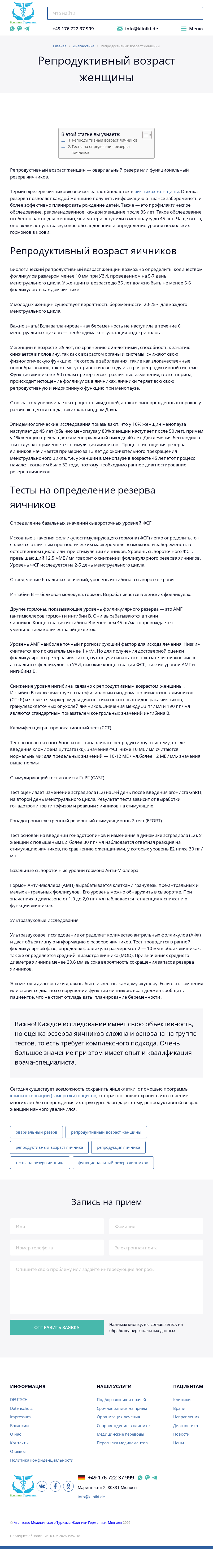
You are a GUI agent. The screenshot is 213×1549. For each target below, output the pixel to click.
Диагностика (83, 46)
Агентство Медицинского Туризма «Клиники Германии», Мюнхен (68, 1522)
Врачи (179, 1408)
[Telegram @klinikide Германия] (154, 1477)
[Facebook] (55, 1486)
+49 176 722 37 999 (73, 28)
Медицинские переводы (120, 1434)
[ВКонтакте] (42, 1486)
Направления (186, 1416)
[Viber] (19, 28)
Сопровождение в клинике (123, 1425)
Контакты (19, 1442)
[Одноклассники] (68, 1486)
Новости (181, 1434)
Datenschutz (21, 1408)
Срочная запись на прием (122, 1408)
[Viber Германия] (147, 1477)
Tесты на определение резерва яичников (101, 149)
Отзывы (18, 1451)
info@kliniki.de (141, 28)
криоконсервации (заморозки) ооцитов (53, 1095)
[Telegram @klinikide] (26, 28)
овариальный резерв (36, 1132)
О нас (15, 1434)
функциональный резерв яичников (113, 1162)
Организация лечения (118, 1416)
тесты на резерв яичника (40, 1162)
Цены (178, 1442)
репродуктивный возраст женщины (106, 1132)
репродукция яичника (118, 1147)
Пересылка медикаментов (122, 1442)
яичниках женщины (156, 191)
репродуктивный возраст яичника (49, 1147)
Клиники (182, 1399)
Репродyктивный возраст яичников (104, 140)
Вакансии (19, 1425)
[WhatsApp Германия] (140, 1477)
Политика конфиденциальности (41, 1460)
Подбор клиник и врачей (121, 1399)
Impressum (20, 1416)
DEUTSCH (19, 1399)
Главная (59, 46)
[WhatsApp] (12, 28)
